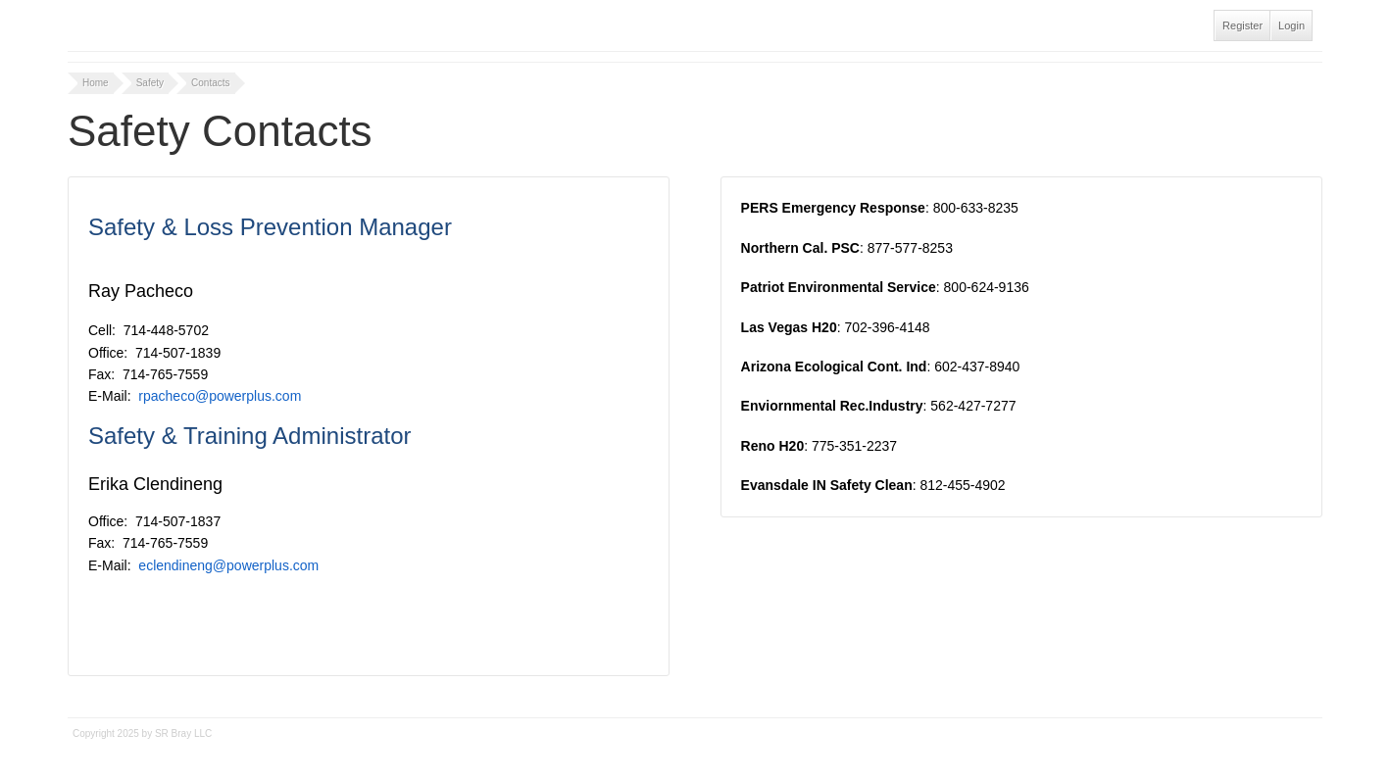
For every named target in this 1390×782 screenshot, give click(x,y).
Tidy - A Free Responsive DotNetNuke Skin (695, 760)
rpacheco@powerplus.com (219, 396)
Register (1242, 25)
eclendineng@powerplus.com (228, 565)
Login (1291, 25)
